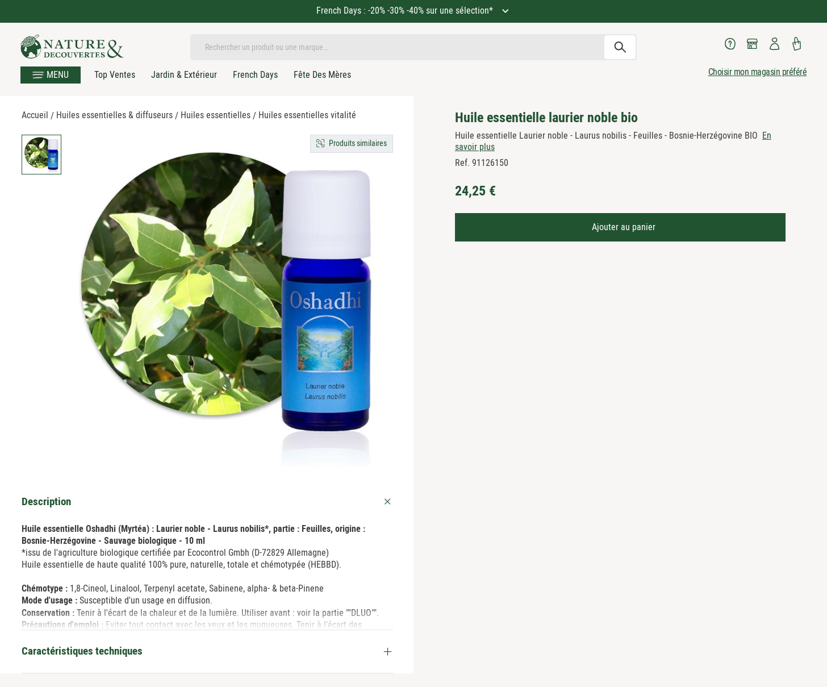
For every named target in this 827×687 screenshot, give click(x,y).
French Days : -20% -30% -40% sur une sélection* (405, 10)
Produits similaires (358, 143)
